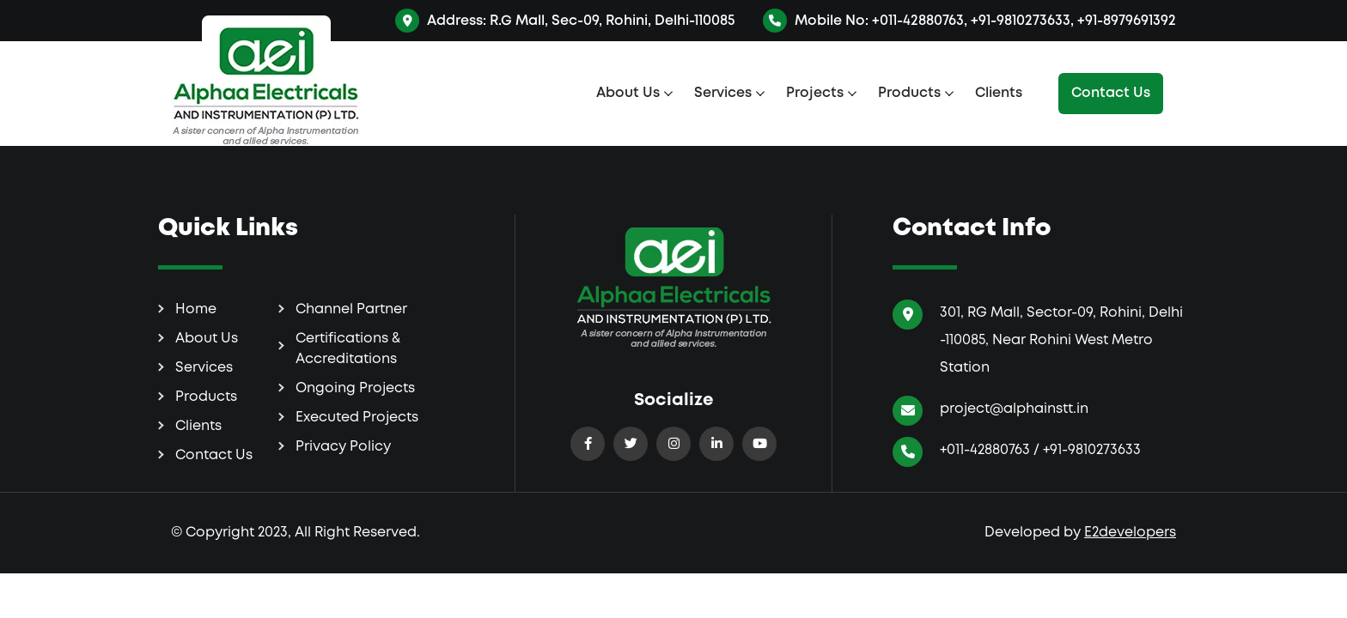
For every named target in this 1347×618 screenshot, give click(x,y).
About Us (628, 93)
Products (909, 93)
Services (723, 93)
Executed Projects (357, 417)
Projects (815, 93)
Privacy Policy (343, 446)
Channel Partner (351, 309)
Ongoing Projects (355, 388)
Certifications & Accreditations (348, 349)
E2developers (1130, 532)
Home (195, 309)
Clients (998, 93)
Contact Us (1110, 93)
